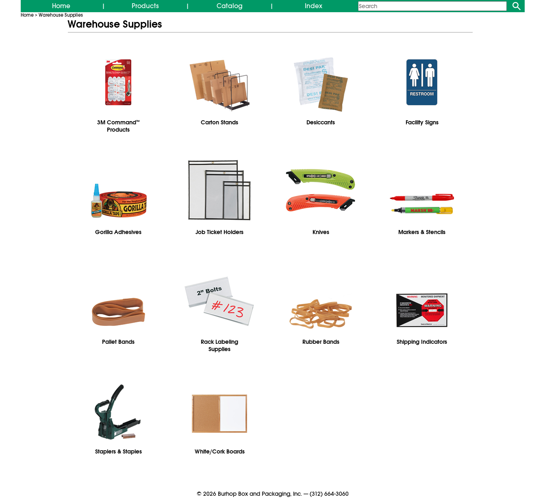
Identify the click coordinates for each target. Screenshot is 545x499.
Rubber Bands (320, 341)
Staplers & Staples (118, 451)
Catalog (230, 6)
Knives (321, 232)
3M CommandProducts (118, 126)
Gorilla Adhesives (118, 232)
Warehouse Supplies (61, 15)
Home (61, 6)
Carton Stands (219, 122)
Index (313, 6)
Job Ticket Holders (219, 232)
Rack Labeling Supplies (219, 345)
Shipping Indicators (422, 341)
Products (145, 6)
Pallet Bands (118, 341)
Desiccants (320, 122)
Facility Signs (422, 122)
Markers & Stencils (421, 232)
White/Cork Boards (220, 451)
